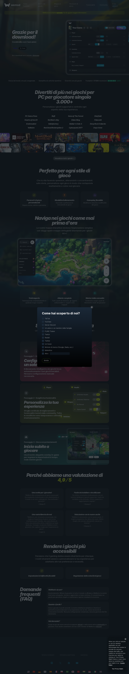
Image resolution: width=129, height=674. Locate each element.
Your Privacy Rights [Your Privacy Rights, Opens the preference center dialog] (117, 669)
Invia (46, 360)
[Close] (125, 639)
